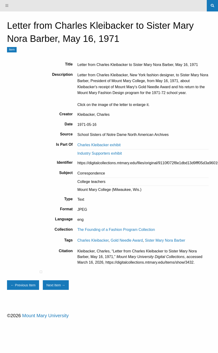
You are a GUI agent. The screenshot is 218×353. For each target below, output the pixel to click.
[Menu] (7, 6)
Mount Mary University (45, 315)
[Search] (212, 5)
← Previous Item (23, 285)
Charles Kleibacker (93, 240)
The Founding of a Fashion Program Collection (116, 230)
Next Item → (56, 285)
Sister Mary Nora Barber (165, 240)
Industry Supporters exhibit (99, 153)
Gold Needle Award (127, 240)
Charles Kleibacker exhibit (99, 145)
